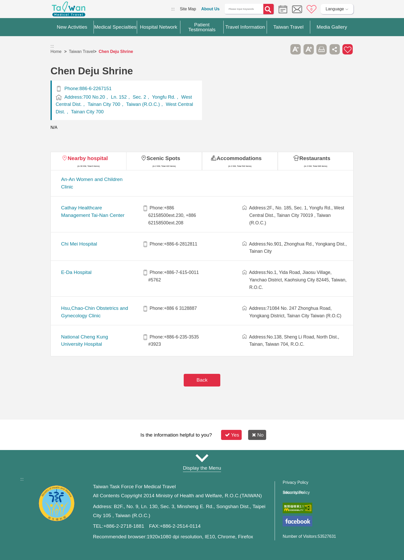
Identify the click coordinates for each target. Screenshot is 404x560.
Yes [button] (232, 435)
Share (335, 49)
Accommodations (239, 158)
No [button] (258, 435)
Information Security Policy (296, 492)
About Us (210, 9)
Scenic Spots (163, 158)
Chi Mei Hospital (79, 244)
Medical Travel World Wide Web (68, 10)
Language (335, 9)
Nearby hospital (88, 158)
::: (173, 9)
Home (56, 51)
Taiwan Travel (81, 51)
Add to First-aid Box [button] (347, 49)
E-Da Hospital (76, 272)
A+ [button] (309, 49)
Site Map (188, 9)
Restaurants (314, 158)
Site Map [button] (202, 458)
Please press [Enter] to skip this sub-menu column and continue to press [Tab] (282, 49)
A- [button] (295, 49)
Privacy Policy (295, 482)
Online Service (297, 9)
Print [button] (321, 49)
